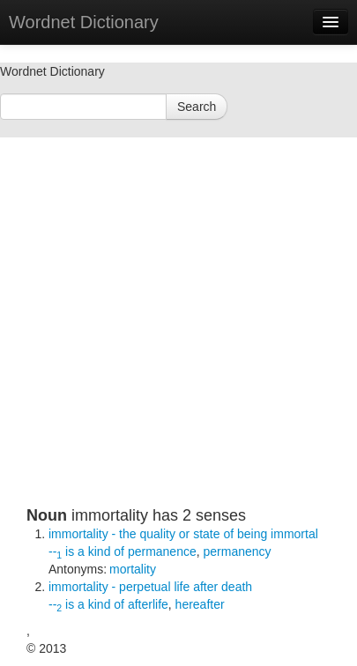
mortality (132, 569)
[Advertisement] (165, 341)
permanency (237, 551)
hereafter (200, 604)
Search (196, 107)
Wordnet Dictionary (84, 22)
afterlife (148, 604)
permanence (162, 551)
